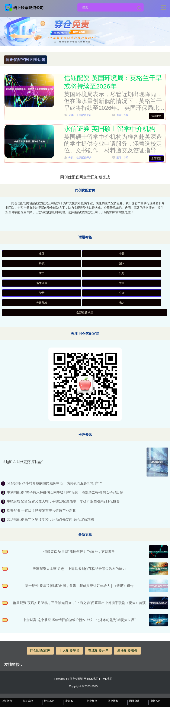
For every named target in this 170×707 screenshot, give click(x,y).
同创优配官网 (40, 650)
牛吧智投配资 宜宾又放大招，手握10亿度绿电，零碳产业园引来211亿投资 (63, 501)
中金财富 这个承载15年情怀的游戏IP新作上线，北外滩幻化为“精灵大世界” (79, 620)
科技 (42, 263)
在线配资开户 (98, 650)
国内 (122, 263)
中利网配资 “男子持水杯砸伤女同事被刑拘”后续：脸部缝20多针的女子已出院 (65, 492)
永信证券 (156, 158)
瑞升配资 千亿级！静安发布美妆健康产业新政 (41, 510)
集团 (42, 253)
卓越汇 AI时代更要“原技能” (22, 462)
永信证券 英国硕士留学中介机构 (109, 128)
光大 (122, 302)
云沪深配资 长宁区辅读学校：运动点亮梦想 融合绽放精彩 (50, 519)
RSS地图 (93, 678)
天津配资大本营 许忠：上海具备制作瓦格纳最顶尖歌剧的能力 (79, 569)
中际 (122, 253)
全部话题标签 (84, 312)
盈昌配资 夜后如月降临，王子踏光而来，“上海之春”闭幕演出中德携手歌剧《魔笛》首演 (79, 603)
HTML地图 (105, 678)
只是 (122, 273)
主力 (42, 273)
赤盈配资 (41, 302)
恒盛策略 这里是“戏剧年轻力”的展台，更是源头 (79, 551)
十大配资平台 (69, 650)
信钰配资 (156, 115)
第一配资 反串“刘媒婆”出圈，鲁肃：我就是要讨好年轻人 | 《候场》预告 (79, 586)
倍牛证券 (41, 283)
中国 (122, 283)
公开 (122, 292)
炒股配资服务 (127, 650)
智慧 (42, 292)
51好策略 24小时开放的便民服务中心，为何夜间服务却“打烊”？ (55, 483)
